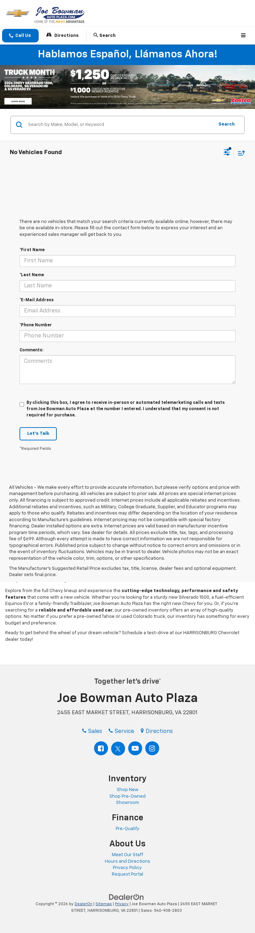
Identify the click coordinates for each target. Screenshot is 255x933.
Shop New (127, 790)
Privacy (122, 904)
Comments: (31, 350)
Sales (92, 731)
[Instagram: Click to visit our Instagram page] (152, 748)
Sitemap (103, 904)
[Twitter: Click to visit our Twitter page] (118, 749)
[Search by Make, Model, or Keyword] (120, 125)
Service (121, 731)
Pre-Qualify (127, 829)
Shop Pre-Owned (127, 796)
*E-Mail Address (37, 300)
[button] (20, 35)
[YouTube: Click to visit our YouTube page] (135, 748)
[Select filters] (227, 153)
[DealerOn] (126, 897)
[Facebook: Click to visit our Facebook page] (101, 748)
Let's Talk (38, 433)
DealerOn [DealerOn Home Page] (83, 904)
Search (226, 124)
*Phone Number (36, 325)
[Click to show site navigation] (244, 36)
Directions (62, 35)
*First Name (32, 250)
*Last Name (32, 275)
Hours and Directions (127, 861)
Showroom (127, 802)
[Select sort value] (239, 153)
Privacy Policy (127, 868)
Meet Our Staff (127, 855)
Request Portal (127, 874)
